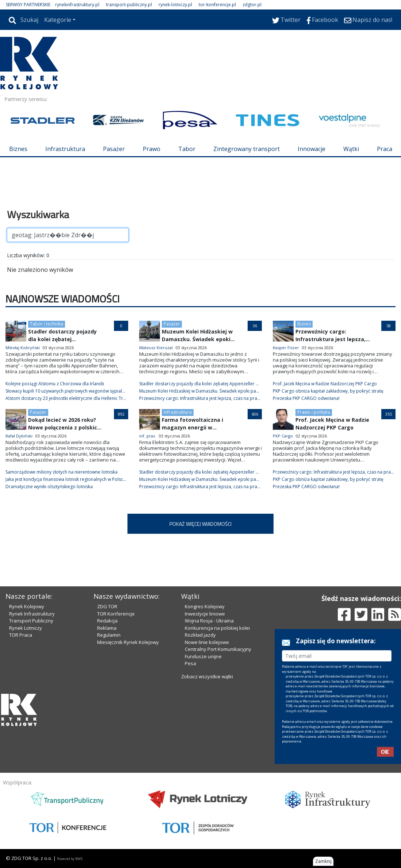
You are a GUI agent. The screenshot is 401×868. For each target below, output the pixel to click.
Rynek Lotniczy (25, 628)
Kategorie (57, 20)
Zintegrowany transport (246, 149)
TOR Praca (20, 635)
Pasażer (114, 149)
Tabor (186, 149)
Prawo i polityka (313, 412)
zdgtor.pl (251, 4)
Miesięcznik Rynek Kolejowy (128, 642)
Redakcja (107, 620)
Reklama (107, 628)
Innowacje (311, 149)
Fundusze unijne (203, 656)
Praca (384, 149)
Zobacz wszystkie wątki (207, 676)
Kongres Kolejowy (205, 606)
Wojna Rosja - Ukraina (209, 620)
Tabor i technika (46, 324)
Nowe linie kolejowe (207, 642)
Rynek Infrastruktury (32, 613)
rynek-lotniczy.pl (175, 4)
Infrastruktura (65, 149)
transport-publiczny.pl (129, 4)
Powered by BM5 (70, 858)
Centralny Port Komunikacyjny (218, 649)
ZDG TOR (107, 606)
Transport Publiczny (31, 620)
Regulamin (109, 635)
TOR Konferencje (116, 613)
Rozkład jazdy (200, 635)
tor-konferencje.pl (217, 4)
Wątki (351, 149)
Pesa (190, 663)
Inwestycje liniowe (205, 613)
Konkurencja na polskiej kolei (217, 628)
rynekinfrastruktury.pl (77, 4)
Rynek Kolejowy (26, 606)
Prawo (151, 149)
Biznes (18, 149)
